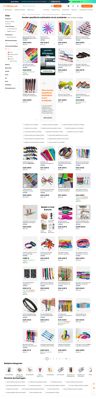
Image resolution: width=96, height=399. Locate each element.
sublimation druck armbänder (30, 124)
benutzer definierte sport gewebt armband (33, 135)
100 (66, 358)
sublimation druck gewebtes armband (37, 382)
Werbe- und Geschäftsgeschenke (50, 14)
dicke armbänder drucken (35, 392)
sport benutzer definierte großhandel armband (32, 389)
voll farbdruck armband (56, 382)
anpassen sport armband (34, 385)
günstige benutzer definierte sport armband (57, 138)
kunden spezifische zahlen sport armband (15, 392)
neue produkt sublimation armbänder (32, 131)
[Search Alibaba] (36, 6)
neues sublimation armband (52, 392)
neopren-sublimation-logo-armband (74, 382)
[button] (52, 6)
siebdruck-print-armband (11, 389)
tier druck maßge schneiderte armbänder (78, 385)
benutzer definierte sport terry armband (15, 382)
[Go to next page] (69, 358)
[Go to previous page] (43, 358)
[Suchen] (57, 6)
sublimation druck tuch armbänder (74, 131)
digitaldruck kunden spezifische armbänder (33, 142)
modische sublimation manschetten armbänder (72, 124)
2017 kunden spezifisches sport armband (15, 385)
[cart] (73, 6)
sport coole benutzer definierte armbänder (54, 385)
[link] (94, 384)
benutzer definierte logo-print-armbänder (72, 389)
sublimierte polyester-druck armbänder (74, 128)
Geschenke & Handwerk (34, 14)
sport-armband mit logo (53, 389)
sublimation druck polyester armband (54, 131)
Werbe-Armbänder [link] (66, 14)
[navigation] (12, 187)
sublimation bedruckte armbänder (49, 124)
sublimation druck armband (30, 128)
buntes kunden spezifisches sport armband (57, 135)
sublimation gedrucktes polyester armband (50, 128)
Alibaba (24, 14)
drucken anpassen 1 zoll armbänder (56, 142)
